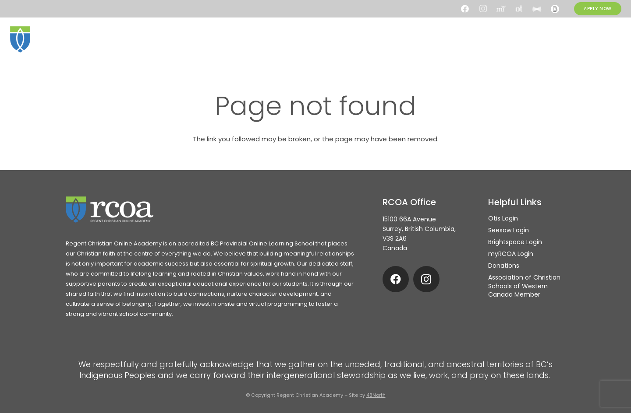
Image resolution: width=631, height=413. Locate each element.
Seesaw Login (508, 230)
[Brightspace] (555, 9)
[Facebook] (465, 9)
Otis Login (503, 218)
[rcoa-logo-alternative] (54, 39)
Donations (503, 265)
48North (376, 395)
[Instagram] (483, 9)
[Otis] (519, 9)
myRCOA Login (510, 253)
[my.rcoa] (501, 9)
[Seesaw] (537, 9)
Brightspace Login (515, 242)
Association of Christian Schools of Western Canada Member (524, 286)
